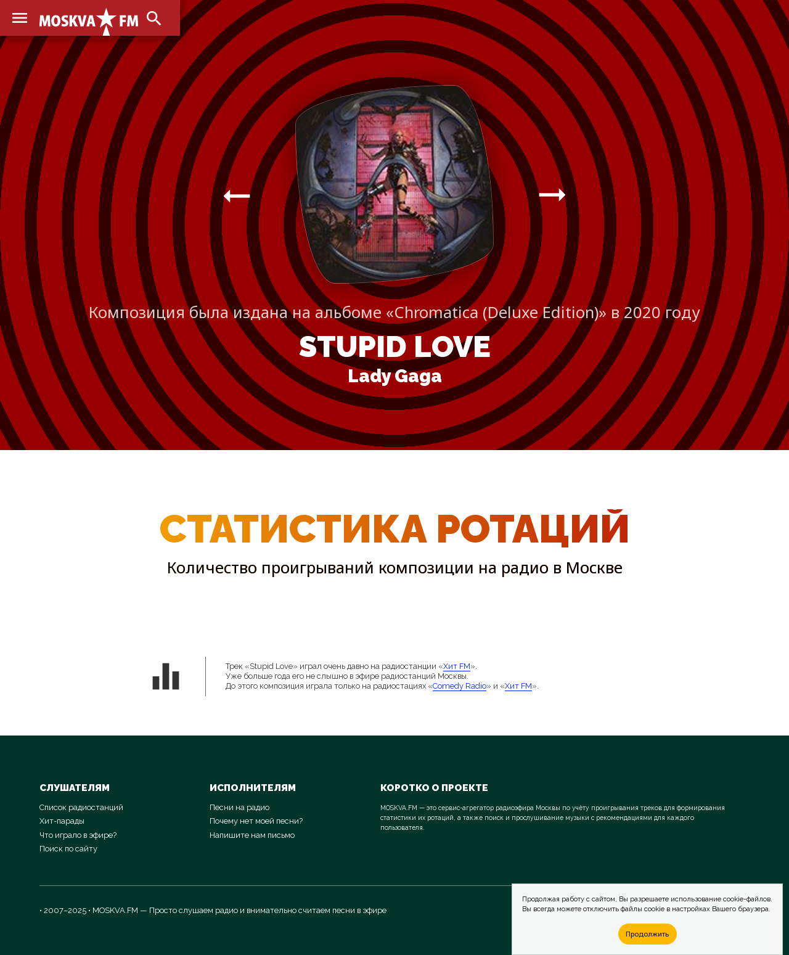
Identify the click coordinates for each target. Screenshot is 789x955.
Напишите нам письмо (252, 835)
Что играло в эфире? (78, 835)
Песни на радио (239, 807)
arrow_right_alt (236, 195)
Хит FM (456, 666)
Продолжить (647, 933)
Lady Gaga (395, 376)
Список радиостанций (81, 807)
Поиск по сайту (68, 848)
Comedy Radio (459, 686)
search (154, 18)
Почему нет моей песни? (256, 821)
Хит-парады (61, 821)
